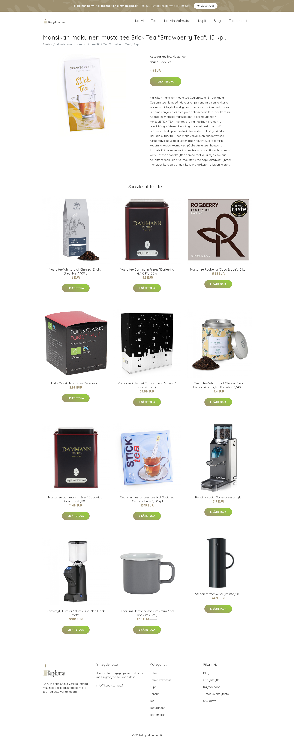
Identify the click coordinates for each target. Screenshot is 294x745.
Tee (154, 22)
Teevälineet (157, 711)
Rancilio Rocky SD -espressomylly (218, 500)
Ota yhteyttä (211, 683)
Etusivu (47, 47)
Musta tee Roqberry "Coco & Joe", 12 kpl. (218, 273)
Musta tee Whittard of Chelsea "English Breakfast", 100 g (76, 274)
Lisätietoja (166, 85)
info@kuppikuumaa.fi (110, 688)
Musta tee (179, 60)
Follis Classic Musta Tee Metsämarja (75, 386)
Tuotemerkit (238, 22)
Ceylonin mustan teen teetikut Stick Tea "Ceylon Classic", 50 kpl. (147, 502)
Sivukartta (209, 704)
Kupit (202, 22)
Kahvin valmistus (177, 22)
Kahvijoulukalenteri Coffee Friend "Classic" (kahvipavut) (147, 388)
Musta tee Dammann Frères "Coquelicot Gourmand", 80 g (76, 502)
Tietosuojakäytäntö (216, 697)
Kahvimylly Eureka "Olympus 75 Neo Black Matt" (76, 616)
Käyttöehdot (211, 690)
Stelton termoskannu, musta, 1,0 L (218, 597)
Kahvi (139, 22)
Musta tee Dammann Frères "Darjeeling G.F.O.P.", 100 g (147, 274)
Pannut (154, 697)
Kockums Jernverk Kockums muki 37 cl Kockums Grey (147, 616)
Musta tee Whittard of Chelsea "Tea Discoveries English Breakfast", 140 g (218, 388)
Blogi (217, 22)
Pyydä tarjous (205, 5)
